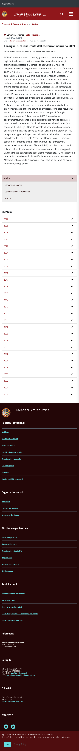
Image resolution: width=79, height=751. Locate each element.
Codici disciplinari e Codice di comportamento (20, 613)
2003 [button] (6, 374)
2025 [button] (6, 225)
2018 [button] (6, 273)
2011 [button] (6, 320)
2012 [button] (6, 313)
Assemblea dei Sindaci (10, 515)
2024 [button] (6, 232)
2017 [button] (6, 279)
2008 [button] (6, 340)
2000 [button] (6, 394)
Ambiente (5, 432)
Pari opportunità (8, 445)
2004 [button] (6, 367)
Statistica (5, 472)
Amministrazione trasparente (13, 593)
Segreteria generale (9, 537)
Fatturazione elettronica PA (12, 701)
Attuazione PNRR (8, 600)
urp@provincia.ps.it (19, 673)
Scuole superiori (8, 465)
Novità (35, 23)
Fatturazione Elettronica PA (12, 620)
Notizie (8, 198)
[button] (71, 178)
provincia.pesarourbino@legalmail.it (20, 675)
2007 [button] (6, 347)
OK (8, 744)
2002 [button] (6, 380)
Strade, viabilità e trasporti (12, 479)
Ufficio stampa (7, 571)
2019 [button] (6, 266)
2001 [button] (6, 387)
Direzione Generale (9, 544)
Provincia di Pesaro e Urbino (28, 14)
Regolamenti (7, 557)
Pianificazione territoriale (12, 452)
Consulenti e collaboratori (12, 606)
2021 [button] (6, 252)
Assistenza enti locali (10, 438)
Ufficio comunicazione (10, 564)
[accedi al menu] (71, 14)
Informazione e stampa (19, 40)
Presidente (6, 501)
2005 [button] (6, 360)
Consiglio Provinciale (10, 508)
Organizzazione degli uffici (12, 550)
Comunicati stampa (13, 184)
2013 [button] (6, 306)
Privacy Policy (19, 744)
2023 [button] (6, 239)
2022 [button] (6, 246)
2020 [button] (6, 259)
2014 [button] (6, 300)
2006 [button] (6, 353)
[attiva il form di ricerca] (61, 14)
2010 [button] (6, 326)
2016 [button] (6, 286)
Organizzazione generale (11, 458)
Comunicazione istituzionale (17, 191)
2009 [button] (6, 333)
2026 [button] (6, 219)
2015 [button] (6, 293)
